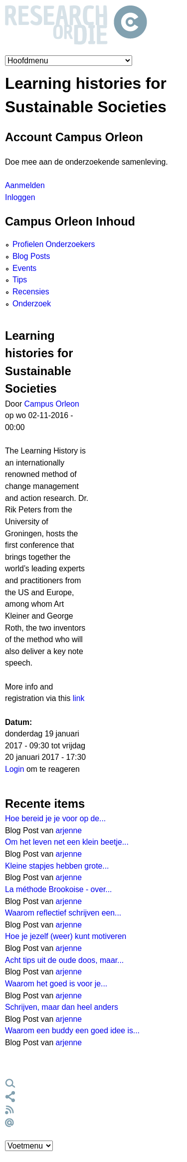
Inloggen (20, 197)
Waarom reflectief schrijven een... (63, 913)
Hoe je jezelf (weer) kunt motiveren (65, 936)
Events (24, 268)
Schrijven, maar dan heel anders (61, 1007)
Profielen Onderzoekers (53, 244)
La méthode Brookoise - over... (58, 889)
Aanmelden (25, 185)
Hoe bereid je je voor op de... (55, 818)
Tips (19, 279)
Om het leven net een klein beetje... (67, 842)
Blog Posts (31, 256)
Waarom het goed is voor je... (56, 983)
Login (14, 769)
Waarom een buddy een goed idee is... (72, 1030)
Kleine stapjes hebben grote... (57, 866)
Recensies (30, 291)
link (79, 698)
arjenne (69, 830)
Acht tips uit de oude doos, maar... (64, 960)
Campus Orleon (51, 404)
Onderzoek (31, 303)
